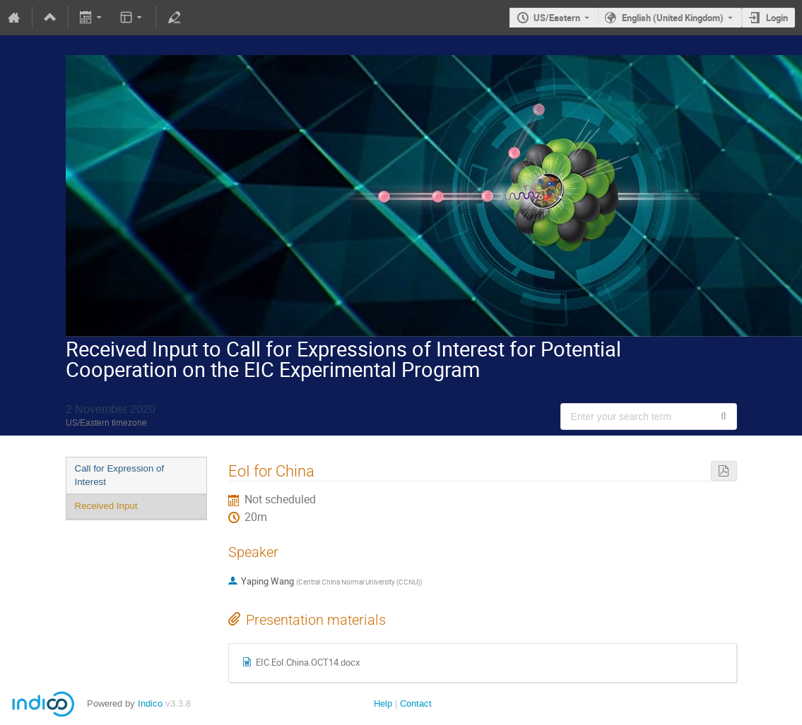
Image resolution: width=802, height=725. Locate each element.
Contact (416, 703)
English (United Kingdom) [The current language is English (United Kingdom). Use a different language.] (673, 17)
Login (777, 17)
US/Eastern (556, 17)
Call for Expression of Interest (120, 475)
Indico (150, 703)
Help (383, 703)
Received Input (106, 506)
